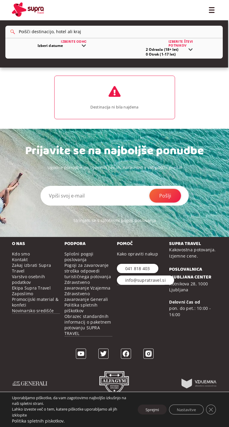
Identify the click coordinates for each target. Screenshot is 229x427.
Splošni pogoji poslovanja (79, 267)
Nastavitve (183, 409)
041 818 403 (137, 279)
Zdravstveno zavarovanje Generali (86, 307)
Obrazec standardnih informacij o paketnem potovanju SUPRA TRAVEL (87, 335)
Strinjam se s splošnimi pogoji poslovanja (114, 231)
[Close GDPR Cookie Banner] (210, 409)
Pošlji (165, 206)
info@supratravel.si (145, 290)
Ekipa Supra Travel (31, 298)
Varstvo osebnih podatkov (28, 290)
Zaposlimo (22, 304)
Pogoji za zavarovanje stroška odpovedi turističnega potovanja (87, 281)
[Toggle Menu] (211, 9)
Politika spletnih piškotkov (81, 318)
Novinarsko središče (33, 321)
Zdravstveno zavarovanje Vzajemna (87, 295)
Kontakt (20, 270)
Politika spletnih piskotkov (38, 421)
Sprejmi (145, 409)
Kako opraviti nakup (137, 264)
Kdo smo (21, 264)
